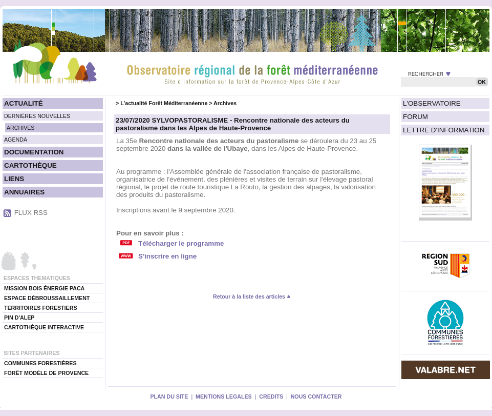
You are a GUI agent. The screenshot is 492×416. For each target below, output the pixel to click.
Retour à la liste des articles (252, 296)
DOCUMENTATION (33, 152)
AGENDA (15, 139)
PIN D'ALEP (19, 317)
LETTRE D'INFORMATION (443, 130)
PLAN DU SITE (169, 396)
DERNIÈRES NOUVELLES (37, 116)
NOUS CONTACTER (316, 396)
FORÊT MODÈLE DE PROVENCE (46, 373)
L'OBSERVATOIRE (432, 103)
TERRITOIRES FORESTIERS (40, 308)
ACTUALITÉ (23, 103)
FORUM (415, 117)
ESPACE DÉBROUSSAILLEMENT (47, 298)
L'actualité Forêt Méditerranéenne (163, 103)
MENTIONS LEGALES (224, 396)
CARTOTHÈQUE (30, 165)
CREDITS (271, 396)
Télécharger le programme (181, 243)
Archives (225, 103)
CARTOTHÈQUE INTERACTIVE (44, 327)
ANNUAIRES (24, 192)
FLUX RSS (31, 212)
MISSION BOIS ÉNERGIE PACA (44, 288)
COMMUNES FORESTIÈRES (40, 363)
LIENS (14, 179)
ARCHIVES (20, 128)
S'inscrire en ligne (167, 256)
